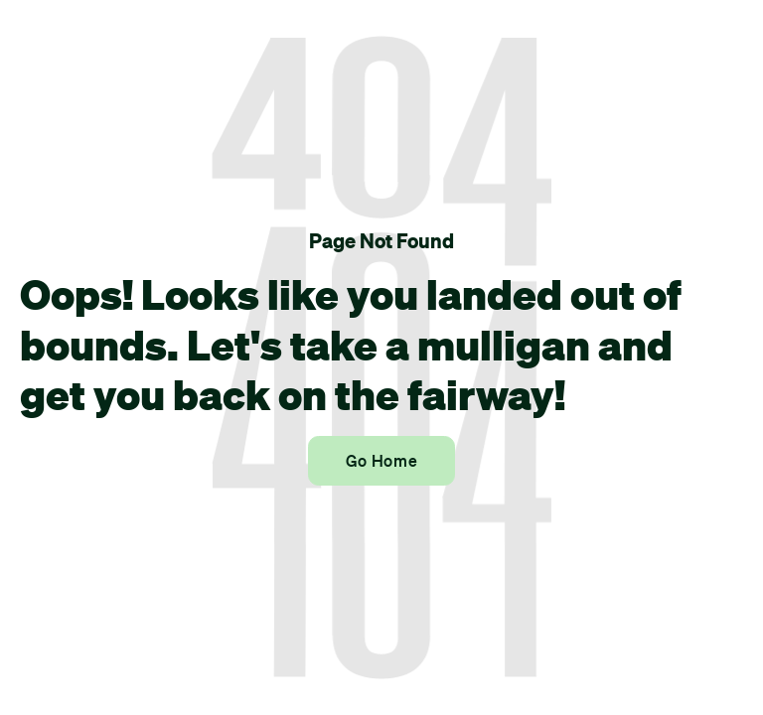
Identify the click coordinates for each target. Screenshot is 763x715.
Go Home (381, 461)
